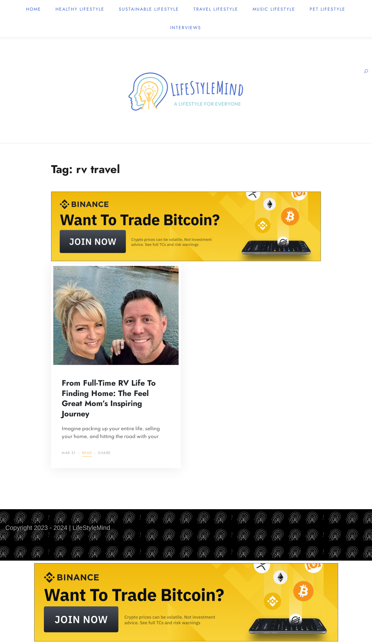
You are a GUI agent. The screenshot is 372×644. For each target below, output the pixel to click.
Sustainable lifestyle (149, 9)
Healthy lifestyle (79, 9)
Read (87, 453)
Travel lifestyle (215, 9)
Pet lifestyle (327, 9)
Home (33, 9)
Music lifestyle (274, 9)
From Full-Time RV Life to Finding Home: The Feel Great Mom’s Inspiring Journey (109, 398)
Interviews (185, 27)
